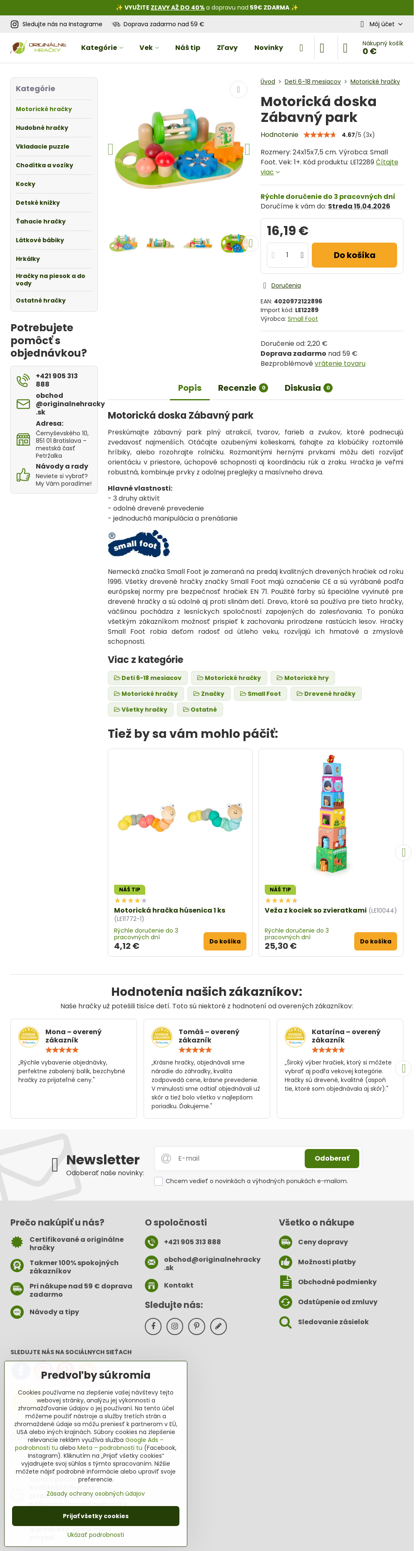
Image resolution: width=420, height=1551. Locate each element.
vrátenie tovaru (340, 363)
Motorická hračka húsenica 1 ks (169, 910)
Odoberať (332, 1158)
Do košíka (354, 255)
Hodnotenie (279, 134)
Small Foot (303, 319)
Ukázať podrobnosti (95, 1535)
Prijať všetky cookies (96, 1516)
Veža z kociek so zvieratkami (316, 910)
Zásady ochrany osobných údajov (96, 1493)
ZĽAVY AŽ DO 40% (178, 7)
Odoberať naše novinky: (105, 1173)
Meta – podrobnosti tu (109, 1448)
